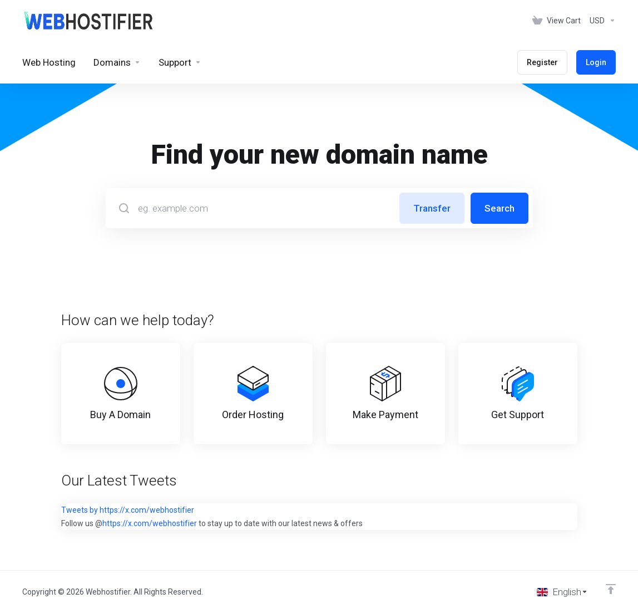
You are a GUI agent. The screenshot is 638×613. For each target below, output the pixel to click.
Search (499, 208)
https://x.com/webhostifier (149, 523)
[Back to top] (611, 589)
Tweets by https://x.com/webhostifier (127, 510)
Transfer (432, 208)
